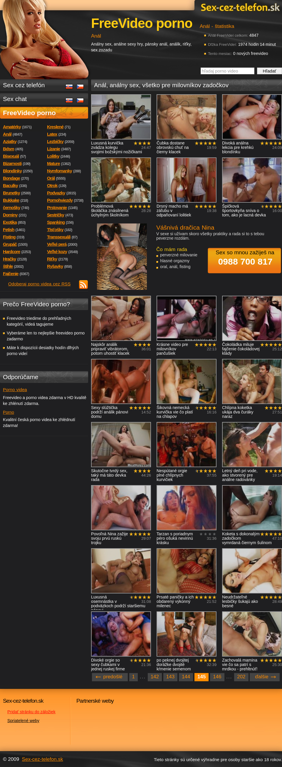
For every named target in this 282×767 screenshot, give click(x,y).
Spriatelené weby (23, 720)
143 (170, 676)
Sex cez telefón (24, 85)
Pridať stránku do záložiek (31, 711)
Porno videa (15, 389)
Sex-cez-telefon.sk (239, 7)
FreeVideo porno (29, 113)
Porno (8, 412)
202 (241, 676)
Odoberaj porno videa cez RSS (39, 283)
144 (186, 676)
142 (155, 676)
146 (217, 676)
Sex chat (15, 98)
